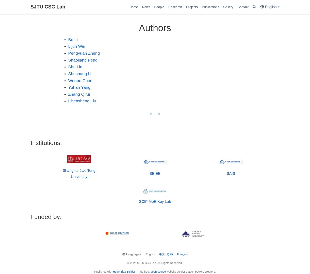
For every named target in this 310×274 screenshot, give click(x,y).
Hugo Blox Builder (124, 271)
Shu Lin (75, 67)
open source (158, 271)
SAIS (231, 173)
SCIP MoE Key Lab (155, 201)
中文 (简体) (166, 254)
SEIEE (155, 173)
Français (182, 254)
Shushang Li (79, 73)
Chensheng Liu (82, 101)
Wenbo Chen (80, 80)
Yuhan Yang (79, 87)
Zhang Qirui (79, 94)
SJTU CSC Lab (47, 6)
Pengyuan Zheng (84, 53)
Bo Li (73, 39)
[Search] (254, 7)
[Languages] (270, 7)
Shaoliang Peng (82, 60)
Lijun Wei (76, 46)
